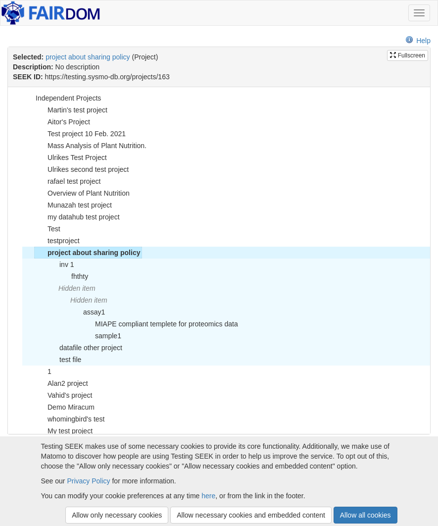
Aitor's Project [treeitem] (62, 122)
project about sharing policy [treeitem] (87, 253)
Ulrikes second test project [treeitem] (82, 169)
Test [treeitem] (47, 229)
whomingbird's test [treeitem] (70, 419)
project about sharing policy (88, 57)
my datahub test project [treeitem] (77, 217)
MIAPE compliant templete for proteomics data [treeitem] (160, 324)
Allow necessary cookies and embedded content (251, 515)
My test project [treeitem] (64, 431)
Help (418, 41)
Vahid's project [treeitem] (63, 395)
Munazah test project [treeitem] (73, 205)
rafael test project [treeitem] (67, 181)
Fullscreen (407, 55)
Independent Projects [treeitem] (62, 98)
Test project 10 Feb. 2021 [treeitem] (80, 134)
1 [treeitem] (43, 371)
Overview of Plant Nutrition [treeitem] (82, 193)
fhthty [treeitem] (73, 276)
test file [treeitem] (64, 360)
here (208, 496)
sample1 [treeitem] (101, 336)
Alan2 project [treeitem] (61, 383)
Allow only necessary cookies (117, 515)
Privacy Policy (88, 481)
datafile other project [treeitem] (84, 348)
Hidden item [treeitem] (77, 288)
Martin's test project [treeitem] (71, 110)
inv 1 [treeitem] (60, 264)
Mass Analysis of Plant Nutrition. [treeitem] (90, 146)
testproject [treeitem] (57, 241)
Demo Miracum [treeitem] (65, 407)
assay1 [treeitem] (87, 312)
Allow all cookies (365, 515)
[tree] (218, 260)
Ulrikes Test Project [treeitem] (71, 157)
